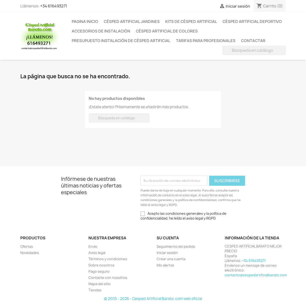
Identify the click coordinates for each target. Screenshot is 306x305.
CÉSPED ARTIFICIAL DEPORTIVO (252, 21)
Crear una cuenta (171, 259)
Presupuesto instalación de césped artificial (121, 40)
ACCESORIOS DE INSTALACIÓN (101, 31)
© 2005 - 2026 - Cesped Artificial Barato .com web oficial (153, 298)
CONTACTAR (253, 40)
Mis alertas (165, 265)
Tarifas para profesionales (205, 40)
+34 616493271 (53, 6)
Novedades (29, 252)
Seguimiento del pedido (176, 246)
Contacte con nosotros (107, 277)
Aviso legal (96, 252)
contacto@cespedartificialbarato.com (256, 275)
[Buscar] (254, 50)
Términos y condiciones (107, 259)
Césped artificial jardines (132, 21)
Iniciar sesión (167, 252)
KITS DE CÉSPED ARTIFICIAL (191, 21)
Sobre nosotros (101, 265)
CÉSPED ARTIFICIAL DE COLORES (167, 31)
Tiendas (95, 290)
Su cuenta (168, 238)
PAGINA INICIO (85, 21)
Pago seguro (98, 271)
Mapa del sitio (99, 284)
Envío (92, 246)
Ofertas (26, 246)
